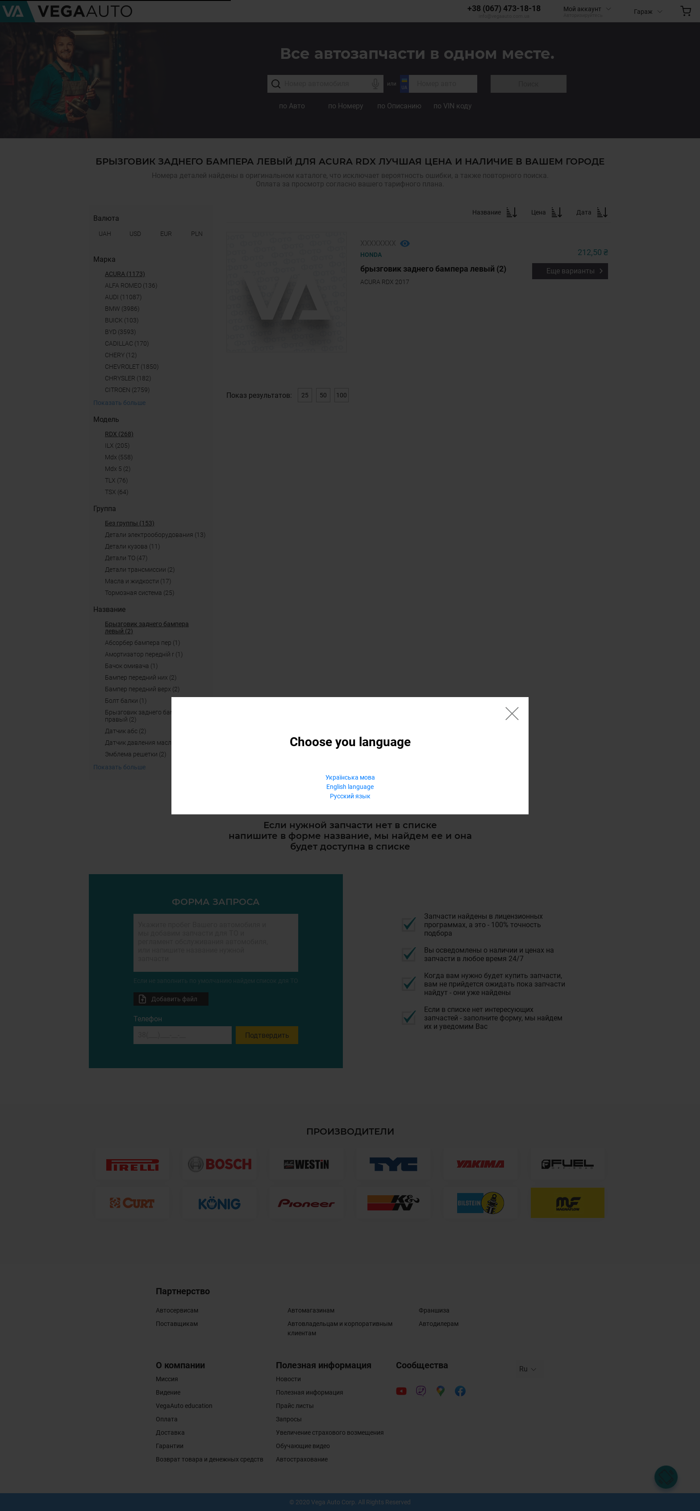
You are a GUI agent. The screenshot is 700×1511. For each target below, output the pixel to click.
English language (350, 786)
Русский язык (350, 796)
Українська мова (350, 777)
